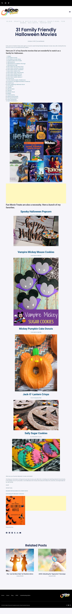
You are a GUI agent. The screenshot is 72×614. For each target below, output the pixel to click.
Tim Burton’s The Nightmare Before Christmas (18, 87)
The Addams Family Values (14, 65)
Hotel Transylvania (11, 105)
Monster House (11, 98)
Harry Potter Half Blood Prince (14, 80)
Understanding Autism (25, 601)
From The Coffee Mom (36, 221)
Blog (12, 601)
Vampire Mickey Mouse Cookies (36, 258)
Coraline (9, 93)
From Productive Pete (36, 404)
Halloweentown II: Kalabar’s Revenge (16, 70)
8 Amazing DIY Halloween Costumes (15, 500)
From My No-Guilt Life (36, 261)
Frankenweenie (11, 101)
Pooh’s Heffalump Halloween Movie (16, 90)
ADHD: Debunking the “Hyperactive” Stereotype (52, 580)
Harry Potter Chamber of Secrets (15, 74)
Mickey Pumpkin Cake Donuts (36, 334)
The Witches (10, 92)
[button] (2, 3)
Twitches (9, 96)
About (7, 601)
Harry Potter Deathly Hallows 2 (14, 83)
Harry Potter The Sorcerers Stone (15, 72)
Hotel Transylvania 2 (12, 107)
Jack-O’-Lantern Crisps (36, 400)
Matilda (9, 99)
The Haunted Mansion (12, 104)
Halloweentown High (12, 71)
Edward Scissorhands (12, 102)
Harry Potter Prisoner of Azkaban (15, 75)
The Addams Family (12, 64)
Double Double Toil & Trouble (14, 67)
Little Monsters (10, 95)
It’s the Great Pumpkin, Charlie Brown (16, 86)
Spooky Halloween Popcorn (36, 217)
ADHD (17, 601)
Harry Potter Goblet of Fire (13, 77)
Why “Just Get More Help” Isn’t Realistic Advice (20, 580)
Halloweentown (11, 68)
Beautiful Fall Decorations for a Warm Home (17, 497)
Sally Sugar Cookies (36, 439)
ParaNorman (10, 89)
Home (2, 601)
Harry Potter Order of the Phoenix (15, 78)
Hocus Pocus (10, 84)
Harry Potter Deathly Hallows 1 (14, 81)
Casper (9, 62)
